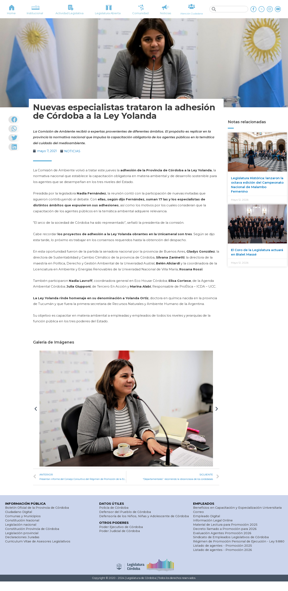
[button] (35, 408)
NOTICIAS (73, 151)
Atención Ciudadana (192, 13)
